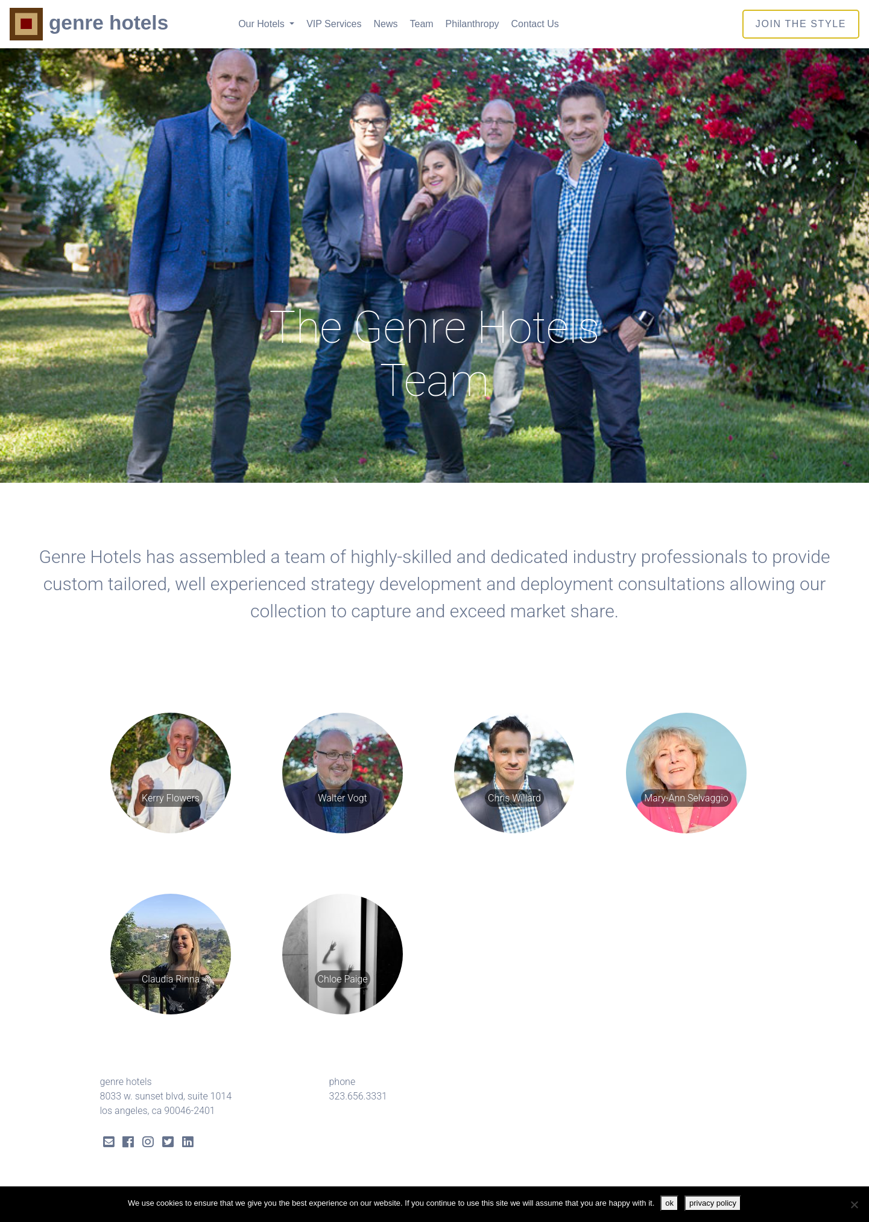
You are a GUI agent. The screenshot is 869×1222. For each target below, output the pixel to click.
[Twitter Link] (168, 1143)
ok (669, 1203)
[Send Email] (109, 1143)
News (385, 24)
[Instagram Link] (148, 1143)
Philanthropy (472, 24)
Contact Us (535, 24)
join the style (801, 24)
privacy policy (712, 1203)
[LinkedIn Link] (188, 1143)
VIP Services (333, 24)
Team (421, 24)
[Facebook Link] (128, 1143)
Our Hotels (262, 24)
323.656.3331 (358, 1096)
